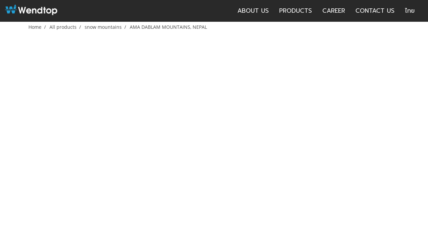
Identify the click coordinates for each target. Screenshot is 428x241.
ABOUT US (253, 10)
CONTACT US (375, 10)
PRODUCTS (295, 10)
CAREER (333, 10)
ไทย (410, 10)
